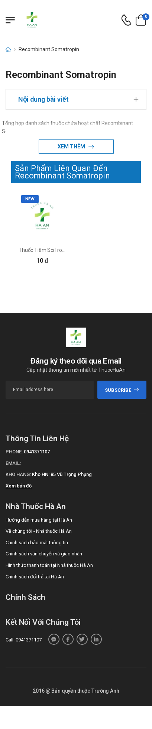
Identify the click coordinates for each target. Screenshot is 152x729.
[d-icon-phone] (126, 20)
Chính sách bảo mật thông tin (37, 542)
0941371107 (37, 451)
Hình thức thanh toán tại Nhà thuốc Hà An (49, 565)
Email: (13, 463)
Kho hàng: (18, 474)
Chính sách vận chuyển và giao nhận (44, 553)
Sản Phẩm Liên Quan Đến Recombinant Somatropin (62, 172)
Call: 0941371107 (24, 640)
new (30, 199)
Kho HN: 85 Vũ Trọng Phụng (62, 474)
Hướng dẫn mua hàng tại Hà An (39, 520)
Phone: (14, 451)
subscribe (122, 390)
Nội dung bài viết (43, 99)
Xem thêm (72, 147)
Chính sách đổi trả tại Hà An (35, 576)
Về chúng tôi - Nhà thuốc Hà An (39, 531)
